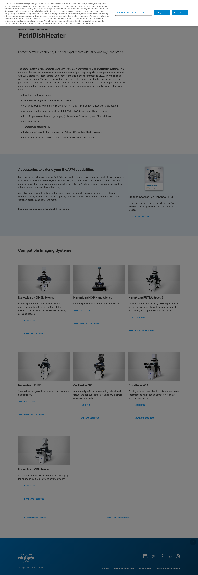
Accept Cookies (180, 13)
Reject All (161, 13)
